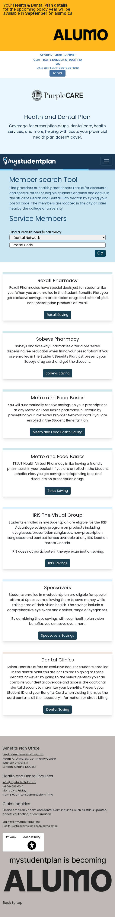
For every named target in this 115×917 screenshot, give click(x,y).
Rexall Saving (57, 314)
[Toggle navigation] (106, 161)
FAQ (57, 64)
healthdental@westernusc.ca (23, 754)
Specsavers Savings (57, 635)
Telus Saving (57, 490)
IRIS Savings (57, 563)
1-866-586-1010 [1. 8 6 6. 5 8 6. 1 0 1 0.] (67, 68)
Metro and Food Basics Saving (57, 432)
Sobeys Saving (58, 373)
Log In (57, 73)
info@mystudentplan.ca (19, 782)
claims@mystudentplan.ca (21, 822)
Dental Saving (57, 709)
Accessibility (31, 842)
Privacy (11, 837)
